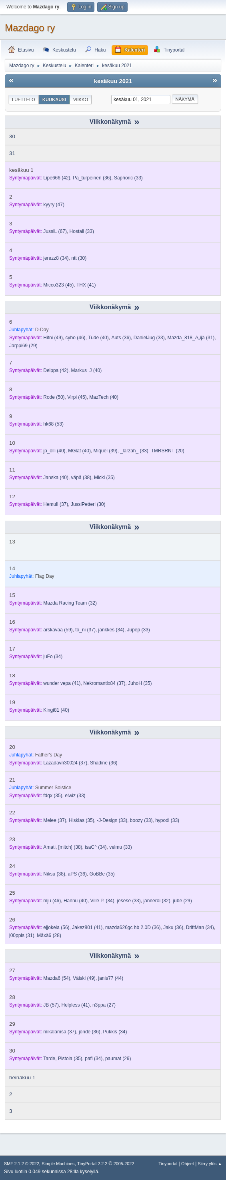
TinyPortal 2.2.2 (92, 1163)
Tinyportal (167, 1163)
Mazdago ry (30, 27)
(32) (70, 603)
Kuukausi (54, 99)
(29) (23, 345)
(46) (76, 337)
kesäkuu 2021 (113, 81)
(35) (104, 477)
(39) (106, 451)
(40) (98, 337)
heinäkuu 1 (22, 1078)
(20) (167, 451)
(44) (111, 978)
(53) (53, 424)
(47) (53, 204)
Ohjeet (187, 1163)
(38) (81, 477)
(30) (78, 258)
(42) (56, 178)
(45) (58, 285)
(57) (51, 1005)
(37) (55, 504)
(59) (57, 630)
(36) (92, 178)
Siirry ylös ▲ (210, 1163)
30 (12, 136)
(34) (55, 258)
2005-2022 (124, 1163)
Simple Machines (58, 1163)
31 (12, 153)
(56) (56, 927)
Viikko (80, 99)
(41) (86, 285)
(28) (49, 935)
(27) (104, 1005)
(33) (128, 178)
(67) (55, 231)
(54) (56, 978)
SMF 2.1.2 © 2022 (21, 1163)
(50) (53, 397)
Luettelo (23, 99)
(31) (190, 337)
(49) (53, 337)
